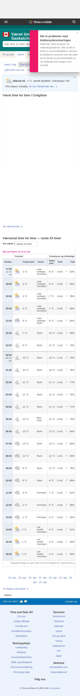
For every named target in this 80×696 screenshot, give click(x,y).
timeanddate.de (59, 672)
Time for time (26, 64)
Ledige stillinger (21, 621)
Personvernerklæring (21, 667)
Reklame (21, 652)
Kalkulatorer (59, 646)
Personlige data (21, 672)
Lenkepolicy (21, 647)
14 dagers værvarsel (14, 588)
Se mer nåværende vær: (41, 86)
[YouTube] (51, 685)
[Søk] (74, 21)
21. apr (43, 577)
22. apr (53, 577)
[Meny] (6, 21)
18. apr (12, 577)
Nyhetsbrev (21, 636)
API (59, 650)
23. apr (63, 577)
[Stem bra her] (21, 601)
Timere (58, 641)
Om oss (21, 616)
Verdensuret (59, 616)
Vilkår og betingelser (21, 662)
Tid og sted (8, 54)
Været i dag (10, 64)
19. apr (22, 577)
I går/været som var (14, 70)
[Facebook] (28, 685)
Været (20, 54)
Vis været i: (9, 243)
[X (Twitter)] (34, 685)
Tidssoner (59, 621)
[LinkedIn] (40, 685)
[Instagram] (45, 685)
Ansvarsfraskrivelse (21, 657)
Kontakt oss (71, 601)
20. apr (32, 577)
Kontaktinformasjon (22, 631)
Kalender (58, 626)
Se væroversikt (11, 226)
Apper (59, 655)
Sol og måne (58, 636)
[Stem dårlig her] (26, 601)
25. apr (43, 582)
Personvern (55, 688)
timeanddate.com (59, 667)
